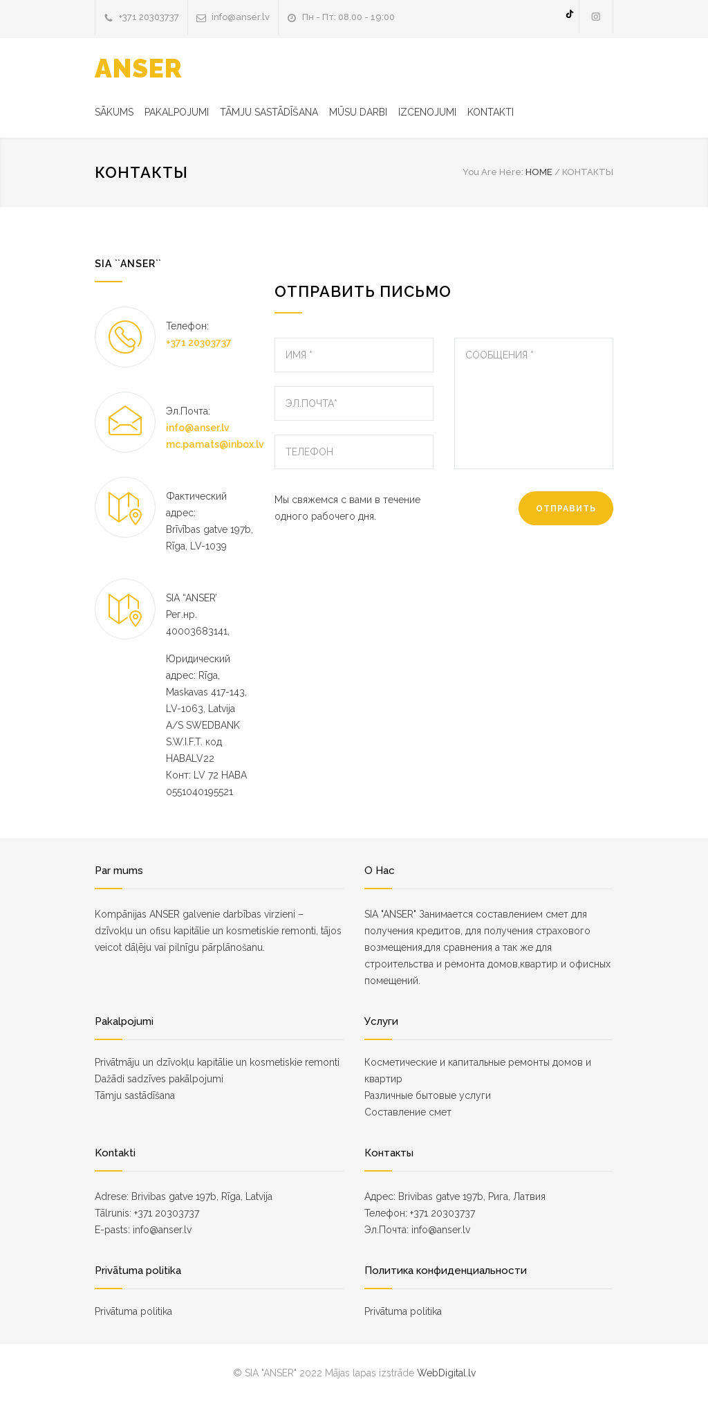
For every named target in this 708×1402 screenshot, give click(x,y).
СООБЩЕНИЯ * (533, 403)
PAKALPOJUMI (177, 112)
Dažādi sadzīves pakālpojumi (159, 1078)
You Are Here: (493, 172)
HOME (538, 172)
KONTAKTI (490, 112)
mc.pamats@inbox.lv (215, 444)
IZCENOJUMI (427, 112)
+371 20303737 (149, 17)
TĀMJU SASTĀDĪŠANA (269, 112)
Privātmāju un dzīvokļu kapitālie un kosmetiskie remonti (217, 1062)
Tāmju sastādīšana (135, 1095)
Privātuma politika (133, 1311)
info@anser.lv (241, 17)
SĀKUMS (114, 112)
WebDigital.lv (446, 1372)
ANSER (139, 68)
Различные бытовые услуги (427, 1095)
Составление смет (407, 1112)
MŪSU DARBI (358, 112)
